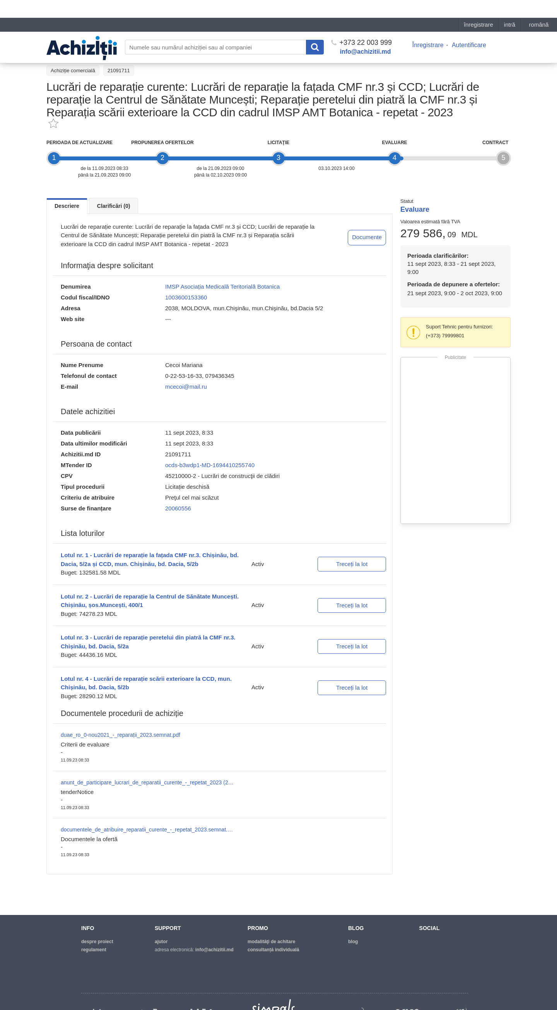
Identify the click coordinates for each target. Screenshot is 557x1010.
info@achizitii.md (365, 34)
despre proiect (97, 941)
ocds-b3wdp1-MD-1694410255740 (210, 465)
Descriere (67, 206)
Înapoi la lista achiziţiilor (77, 53)
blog (353, 941)
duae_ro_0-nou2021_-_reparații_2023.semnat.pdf (120, 735)
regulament (93, 949)
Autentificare (469, 27)
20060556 (178, 508)
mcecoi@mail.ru (186, 386)
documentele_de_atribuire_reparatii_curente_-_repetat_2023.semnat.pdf (148, 829)
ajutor (161, 941)
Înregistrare (428, 27)
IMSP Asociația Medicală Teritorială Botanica (222, 286)
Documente (367, 237)
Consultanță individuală (273, 949)
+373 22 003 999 (361, 25)
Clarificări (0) (113, 206)
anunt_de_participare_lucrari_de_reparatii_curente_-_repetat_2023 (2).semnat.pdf (148, 782)
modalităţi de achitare (271, 941)
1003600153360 (186, 297)
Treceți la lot (351, 564)
